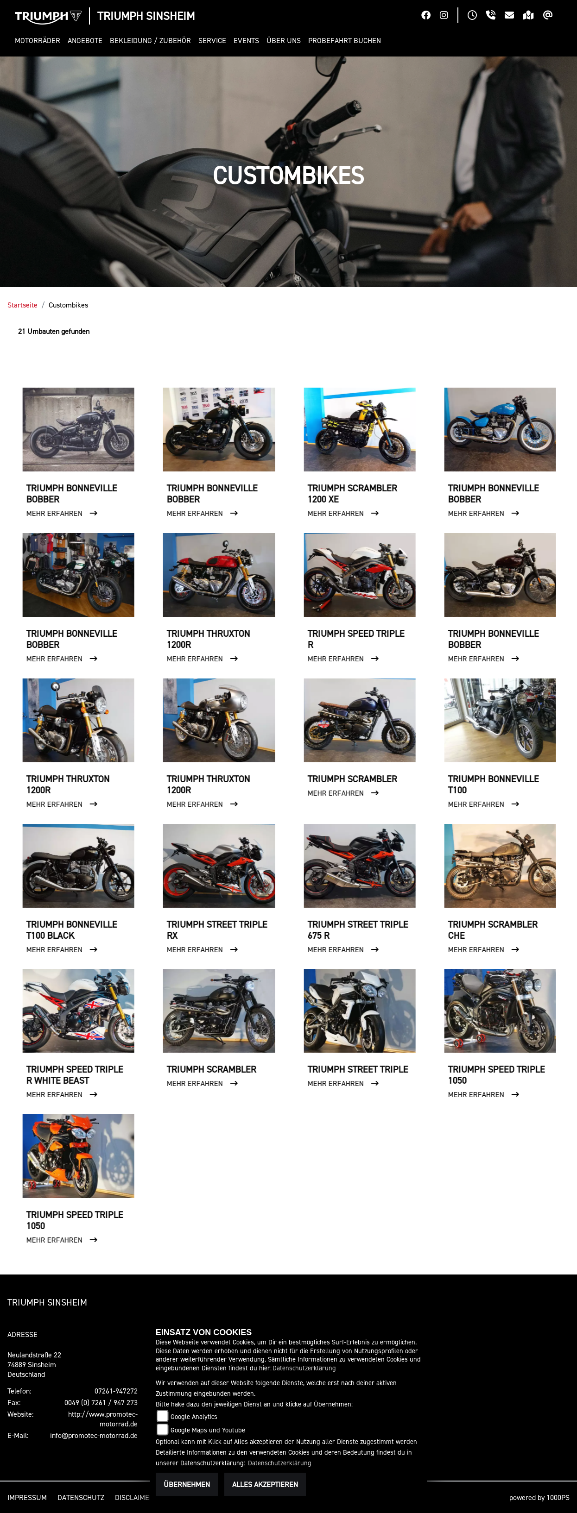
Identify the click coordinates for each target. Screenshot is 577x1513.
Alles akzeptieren (265, 1484)
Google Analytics (194, 1416)
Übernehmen (187, 1484)
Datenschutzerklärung (304, 1368)
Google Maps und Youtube (208, 1430)
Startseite (22, 304)
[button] (39, 40)
